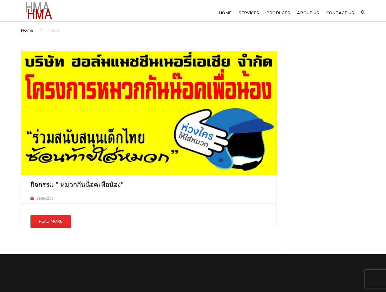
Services (249, 12)
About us (308, 12)
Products (278, 12)
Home (225, 12)
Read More (50, 221)
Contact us (340, 12)
